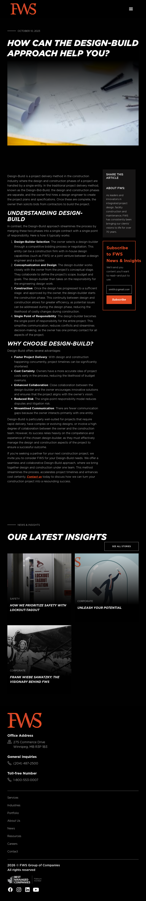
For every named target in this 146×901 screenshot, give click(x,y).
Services (12, 797)
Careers (12, 843)
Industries (13, 805)
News (11, 828)
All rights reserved (21, 870)
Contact (12, 851)
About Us (13, 820)
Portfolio (13, 813)
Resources (14, 836)
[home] (23, 9)
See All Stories (121, 546)
